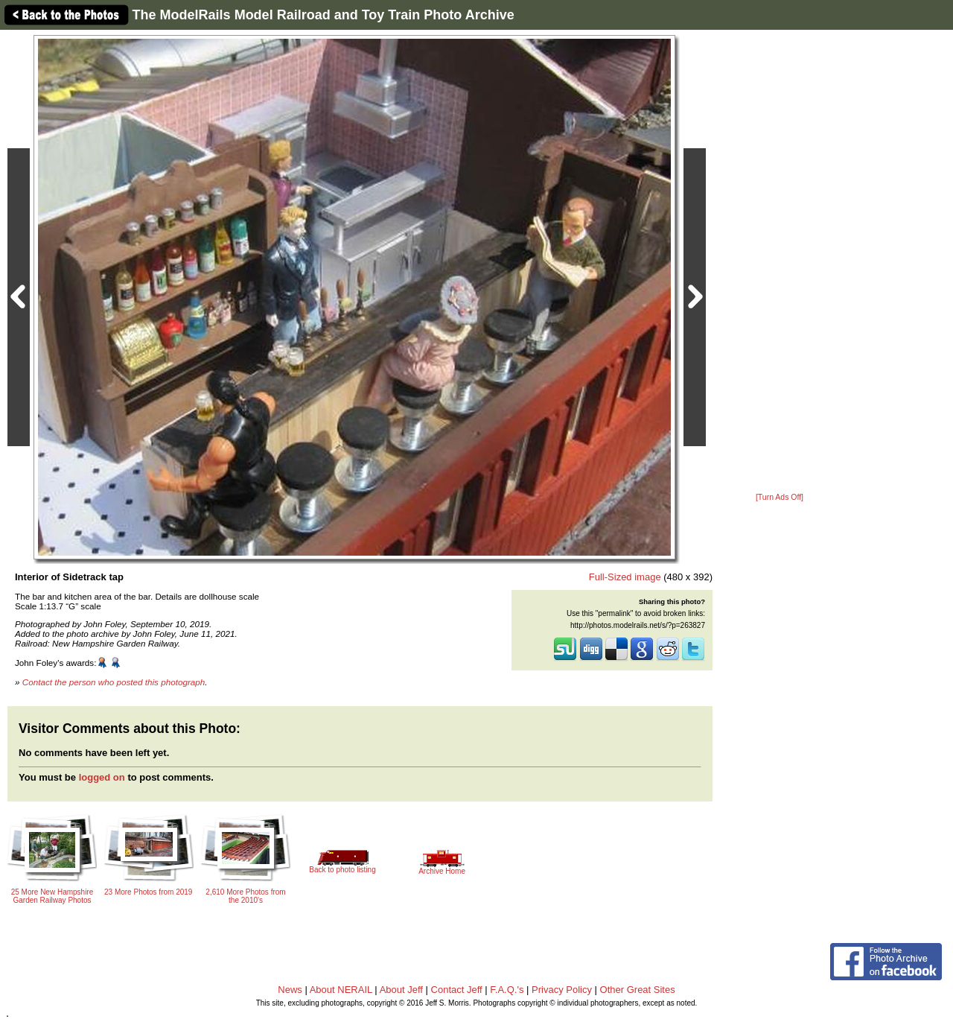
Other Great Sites (637, 989)
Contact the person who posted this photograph (113, 682)
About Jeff (401, 989)
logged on (102, 777)
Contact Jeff (456, 989)
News (290, 989)
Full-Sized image (625, 576)
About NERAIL (341, 989)
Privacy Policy (562, 989)
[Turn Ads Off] (779, 497)
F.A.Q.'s (506, 989)
